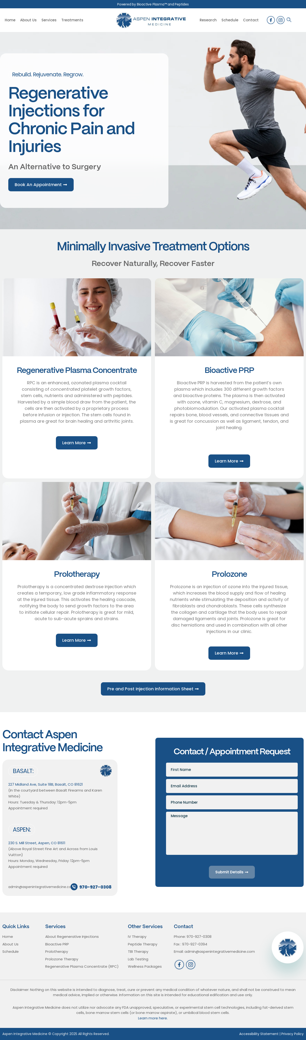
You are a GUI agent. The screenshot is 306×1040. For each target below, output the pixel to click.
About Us (28, 20)
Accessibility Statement (259, 1033)
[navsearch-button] (289, 20)
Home (10, 20)
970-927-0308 (95, 887)
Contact (251, 20)
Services (49, 20)
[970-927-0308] (74, 886)
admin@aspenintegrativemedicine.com (41, 886)
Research (208, 20)
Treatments (72, 20)
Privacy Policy (292, 1033)
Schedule (229, 20)
